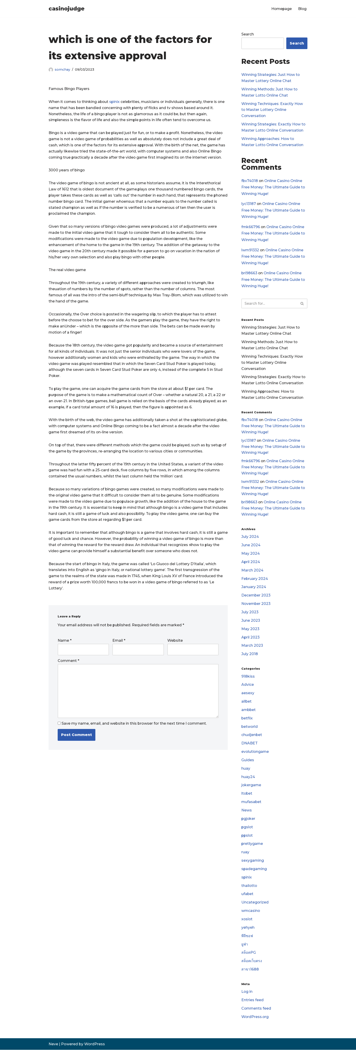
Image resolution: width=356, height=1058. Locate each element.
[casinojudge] (66, 8)
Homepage (281, 9)
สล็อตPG (248, 960)
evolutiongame (255, 757)
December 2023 (256, 600)
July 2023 (250, 616)
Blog (302, 9)
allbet (246, 707)
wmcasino (250, 918)
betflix (247, 723)
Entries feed (252, 1008)
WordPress (94, 1052)
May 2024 (250, 557)
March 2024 (252, 574)
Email (118, 646)
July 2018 (249, 659)
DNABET (249, 749)
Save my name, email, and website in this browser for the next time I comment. (134, 729)
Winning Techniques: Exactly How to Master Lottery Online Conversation (272, 110)
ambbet (248, 715)
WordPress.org (255, 1025)
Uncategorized (255, 909)
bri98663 (249, 274)
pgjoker (248, 825)
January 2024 (253, 591)
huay (245, 774)
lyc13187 (248, 204)
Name (65, 646)
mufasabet (251, 808)
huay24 (248, 783)
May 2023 (250, 633)
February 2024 (254, 583)
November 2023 (256, 608)
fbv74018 (249, 181)
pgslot (247, 833)
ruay (245, 859)
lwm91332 (250, 251)
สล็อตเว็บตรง (251, 969)
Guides (247, 766)
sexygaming (252, 867)
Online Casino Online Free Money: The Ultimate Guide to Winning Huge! (273, 188)
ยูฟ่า (244, 952)
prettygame (252, 850)
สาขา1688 (250, 977)
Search (247, 34)
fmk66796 (250, 228)
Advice (247, 690)
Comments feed (256, 1016)
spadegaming (254, 876)
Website (175, 646)
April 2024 (250, 566)
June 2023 (250, 625)
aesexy (247, 698)
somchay (62, 69)
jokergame (251, 791)
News (246, 816)
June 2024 (250, 549)
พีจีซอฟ (247, 943)
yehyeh (248, 935)
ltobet (247, 800)
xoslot (247, 926)
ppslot (247, 842)
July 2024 (250, 541)
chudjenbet (251, 741)
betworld (249, 732)
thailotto (249, 893)
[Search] (269, 305)
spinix (115, 102)
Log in (247, 1000)
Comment (68, 666)
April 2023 (250, 642)
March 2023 (252, 650)
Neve (53, 1052)
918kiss (248, 681)
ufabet (247, 901)
